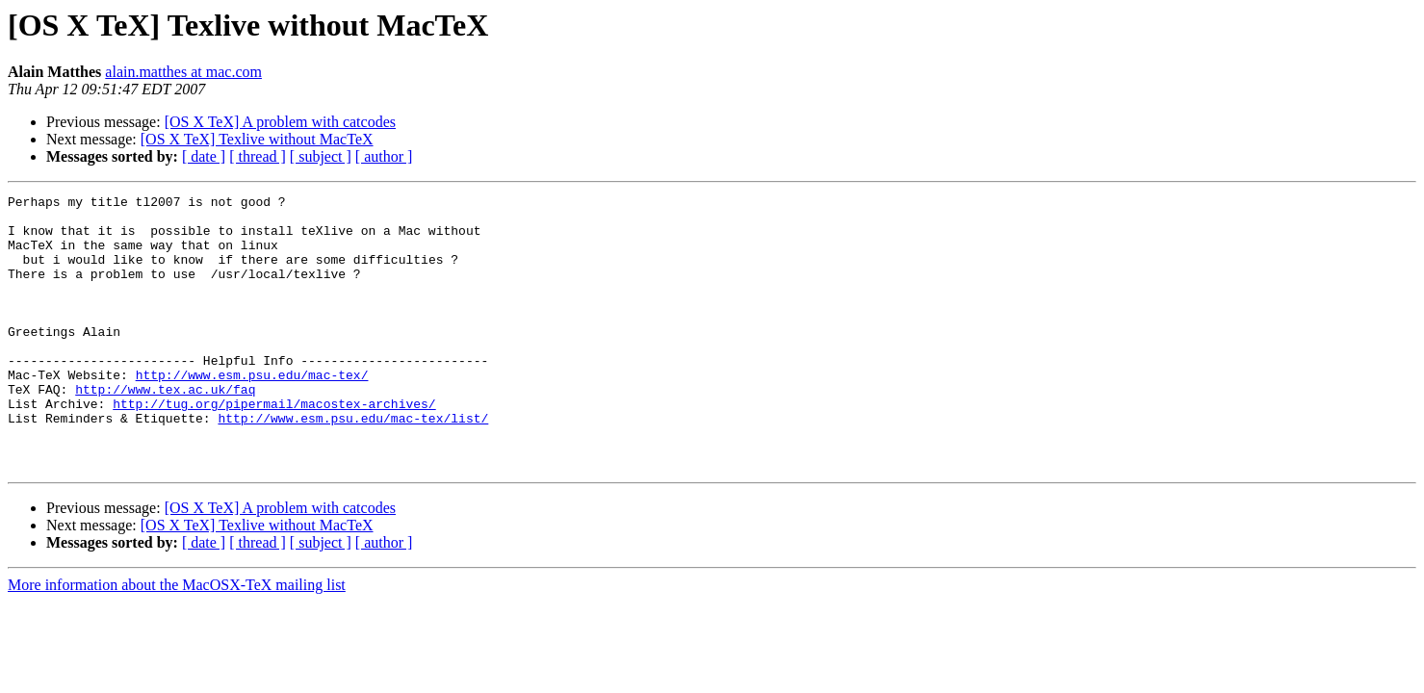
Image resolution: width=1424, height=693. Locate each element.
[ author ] (384, 156)
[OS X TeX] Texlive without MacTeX (257, 139)
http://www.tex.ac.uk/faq (165, 429)
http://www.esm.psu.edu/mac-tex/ (252, 412)
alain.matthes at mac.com (183, 72)
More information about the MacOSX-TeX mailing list (177, 639)
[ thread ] (257, 156)
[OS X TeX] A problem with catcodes (280, 122)
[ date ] (203, 156)
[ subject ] (320, 156)
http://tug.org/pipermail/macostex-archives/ (274, 446)
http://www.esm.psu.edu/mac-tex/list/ (353, 464)
